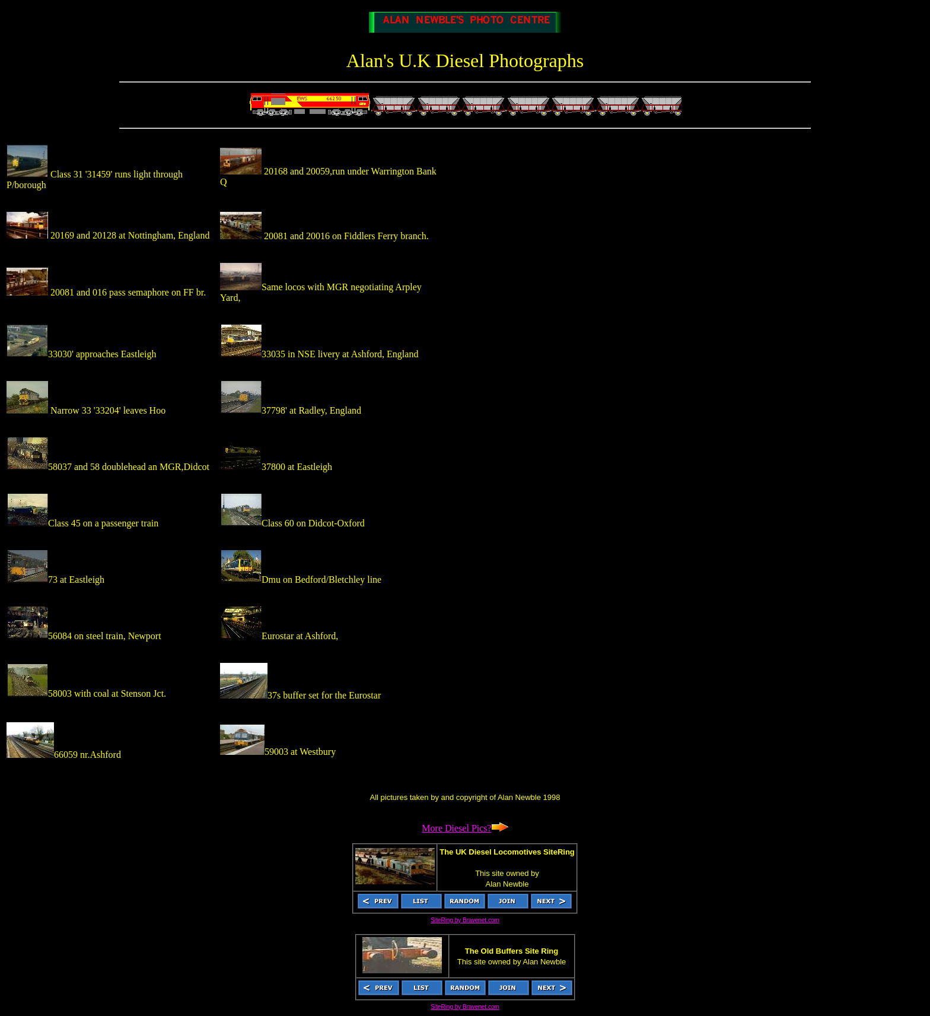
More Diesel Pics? (465, 828)
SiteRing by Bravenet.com (465, 920)
